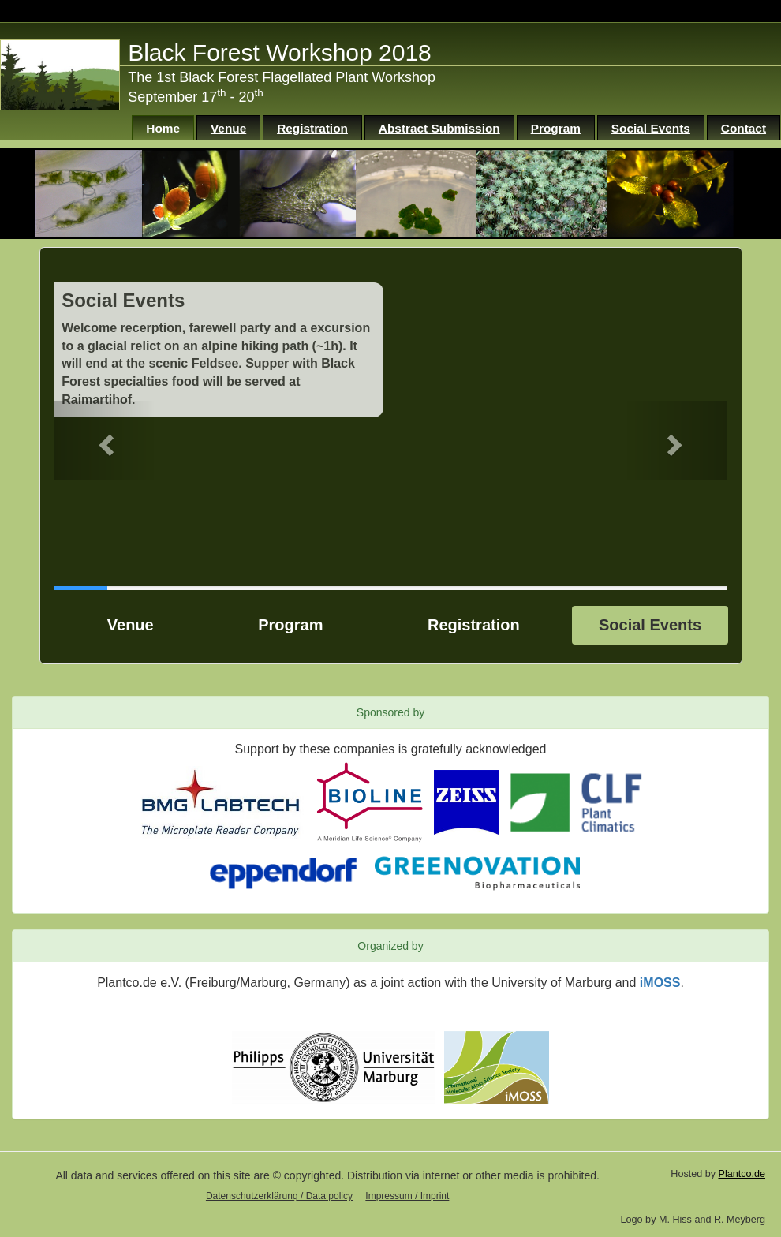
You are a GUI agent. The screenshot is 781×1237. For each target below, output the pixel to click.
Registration (312, 128)
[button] (104, 440)
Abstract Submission (439, 128)
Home (163, 128)
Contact (743, 128)
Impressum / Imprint (407, 1195)
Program (556, 128)
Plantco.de (741, 1173)
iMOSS (660, 982)
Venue (228, 128)
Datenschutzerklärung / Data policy (279, 1195)
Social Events (650, 128)
